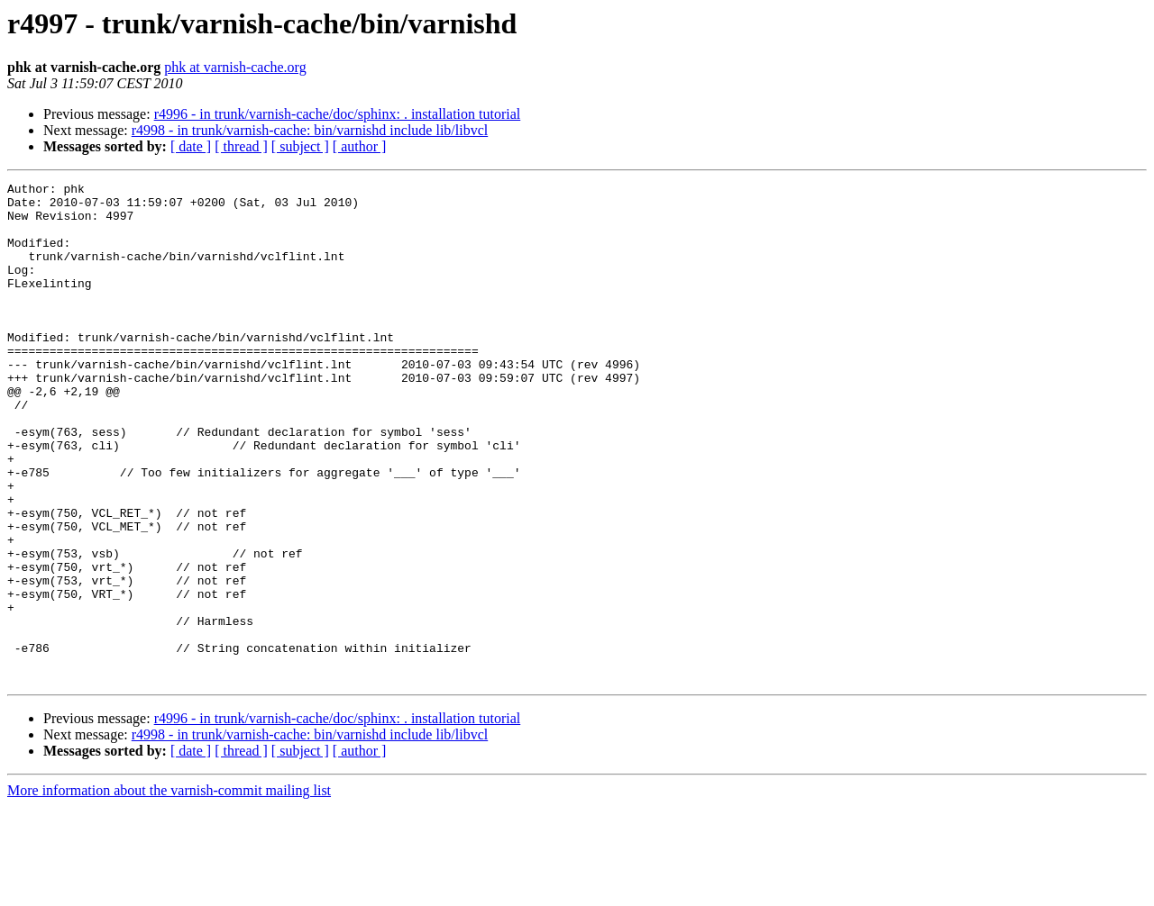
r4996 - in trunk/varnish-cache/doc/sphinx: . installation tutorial (337, 114)
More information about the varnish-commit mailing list (169, 890)
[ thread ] (241, 146)
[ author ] (360, 146)
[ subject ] (300, 146)
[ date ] (190, 146)
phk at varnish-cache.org (235, 67)
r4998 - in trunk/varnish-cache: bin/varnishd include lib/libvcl (310, 130)
